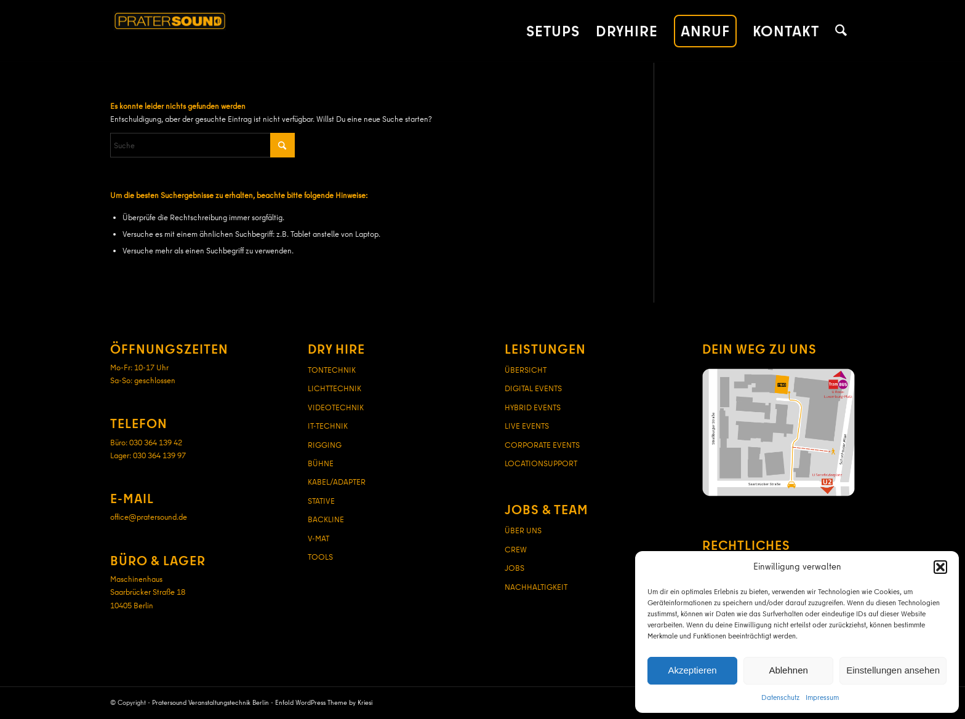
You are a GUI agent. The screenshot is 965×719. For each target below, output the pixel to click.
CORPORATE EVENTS (542, 445)
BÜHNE (321, 463)
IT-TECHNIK (328, 426)
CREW (516, 549)
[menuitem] (553, 31)
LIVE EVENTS (527, 426)
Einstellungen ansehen (893, 670)
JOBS (514, 568)
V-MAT (318, 538)
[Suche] (841, 31)
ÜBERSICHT (526, 370)
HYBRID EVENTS (533, 407)
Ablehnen (788, 670)
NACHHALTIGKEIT (536, 587)
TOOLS (320, 557)
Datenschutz (780, 697)
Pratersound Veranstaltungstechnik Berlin (210, 702)
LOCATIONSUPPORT (541, 463)
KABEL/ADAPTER (337, 482)
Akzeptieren (692, 670)
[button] (940, 567)
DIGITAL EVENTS (533, 388)
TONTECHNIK (332, 370)
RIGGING (325, 445)
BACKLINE (326, 519)
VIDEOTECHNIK (336, 407)
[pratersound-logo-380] (230, 31)
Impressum (822, 697)
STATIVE (321, 501)
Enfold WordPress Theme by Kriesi (323, 702)
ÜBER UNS (523, 530)
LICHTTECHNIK (334, 388)
